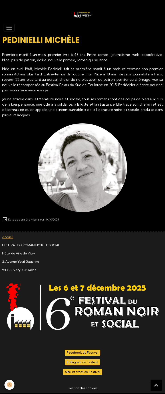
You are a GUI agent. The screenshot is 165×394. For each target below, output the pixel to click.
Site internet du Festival (82, 372)
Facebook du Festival (82, 353)
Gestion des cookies (82, 388)
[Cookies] (9, 385)
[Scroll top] (156, 385)
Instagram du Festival (82, 362)
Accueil (7, 237)
